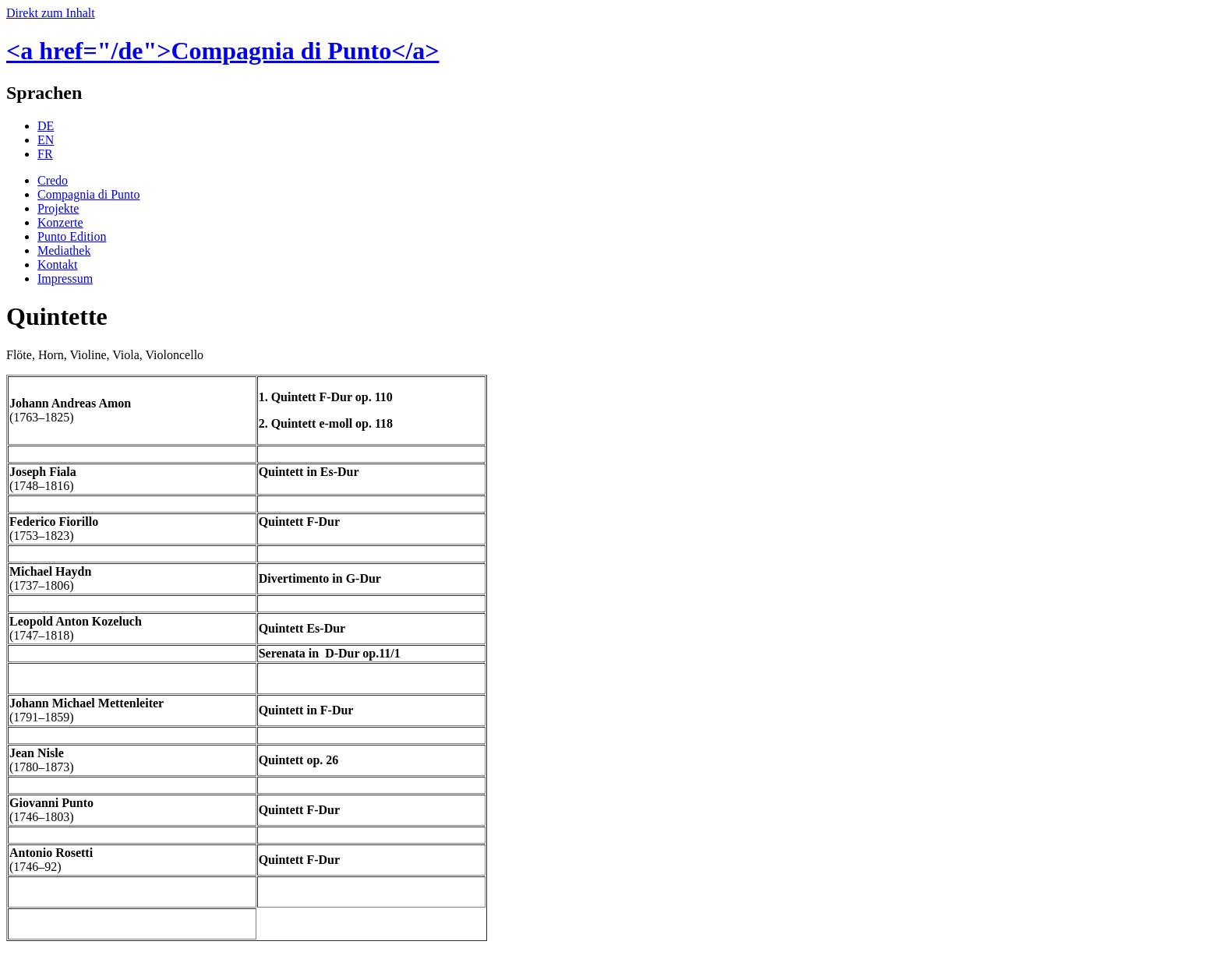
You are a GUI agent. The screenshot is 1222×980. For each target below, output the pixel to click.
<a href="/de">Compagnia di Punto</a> (223, 51)
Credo (52, 180)
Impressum (65, 278)
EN (45, 139)
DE (45, 125)
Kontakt (57, 264)
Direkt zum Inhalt (50, 12)
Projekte (58, 208)
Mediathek (63, 250)
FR (45, 153)
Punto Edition (71, 236)
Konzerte (60, 222)
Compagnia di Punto (88, 194)
